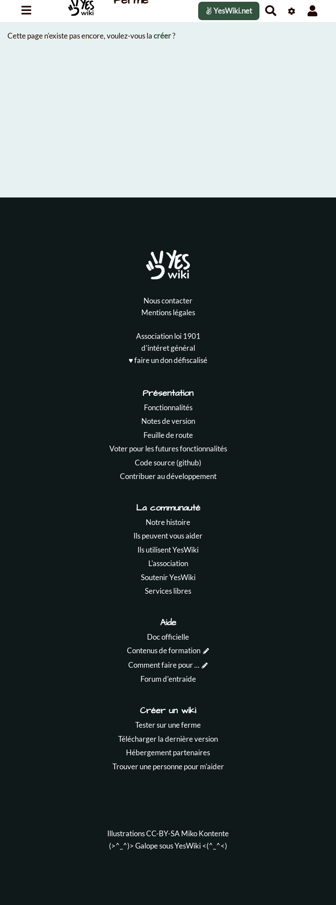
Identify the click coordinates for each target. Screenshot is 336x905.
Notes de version (168, 421)
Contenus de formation (163, 650)
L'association (168, 563)
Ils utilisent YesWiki (168, 549)
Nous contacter (168, 300)
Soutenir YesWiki (168, 577)
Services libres (168, 590)
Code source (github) (168, 462)
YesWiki (188, 845)
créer (162, 35)
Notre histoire (168, 522)
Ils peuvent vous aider (168, 535)
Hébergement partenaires (168, 752)
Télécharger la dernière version (168, 738)
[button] (312, 10)
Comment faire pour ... (164, 664)
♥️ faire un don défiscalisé (168, 360)
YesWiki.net (229, 10)
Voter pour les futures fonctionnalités (168, 448)
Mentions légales (168, 312)
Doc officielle (168, 636)
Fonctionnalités (168, 407)
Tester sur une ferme (168, 724)
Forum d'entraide (168, 678)
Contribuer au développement (168, 476)
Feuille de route (168, 435)
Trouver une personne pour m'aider (168, 766)
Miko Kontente (205, 833)
